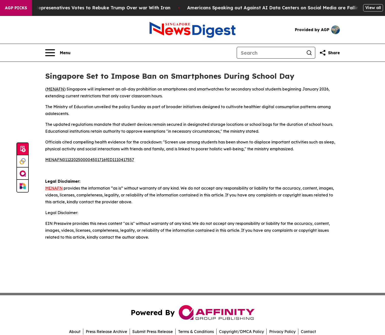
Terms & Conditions (196, 331)
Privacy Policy (282, 331)
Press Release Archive (106, 331)
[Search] (270, 52)
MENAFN (55, 89)
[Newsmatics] (22, 186)
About (75, 331)
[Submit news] (22, 149)
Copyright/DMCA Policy (241, 331)
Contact (308, 331)
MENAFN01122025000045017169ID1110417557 (89, 159)
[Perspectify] (22, 161)
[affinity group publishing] (22, 174)
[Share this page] (329, 53)
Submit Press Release (152, 331)
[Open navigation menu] (57, 53)
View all (373, 7)
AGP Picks (16, 7)
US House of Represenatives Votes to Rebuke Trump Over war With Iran (93, 8)
